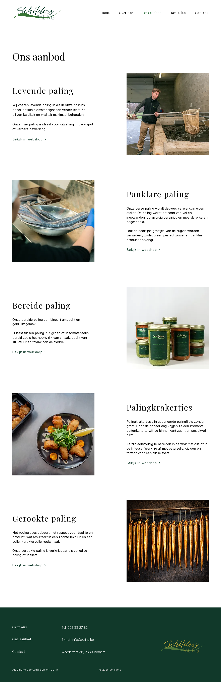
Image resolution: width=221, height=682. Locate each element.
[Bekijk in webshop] (29, 139)
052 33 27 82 (78, 628)
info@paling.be (83, 640)
